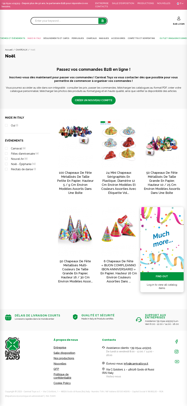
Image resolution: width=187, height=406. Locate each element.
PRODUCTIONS (145, 3)
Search (102, 21)
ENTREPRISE (102, 3)
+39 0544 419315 (11, 3)
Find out (162, 276)
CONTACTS (101, 6)
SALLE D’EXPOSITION (123, 3)
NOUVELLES (163, 3)
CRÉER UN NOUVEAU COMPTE (93, 100)
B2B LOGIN (178, 24)
